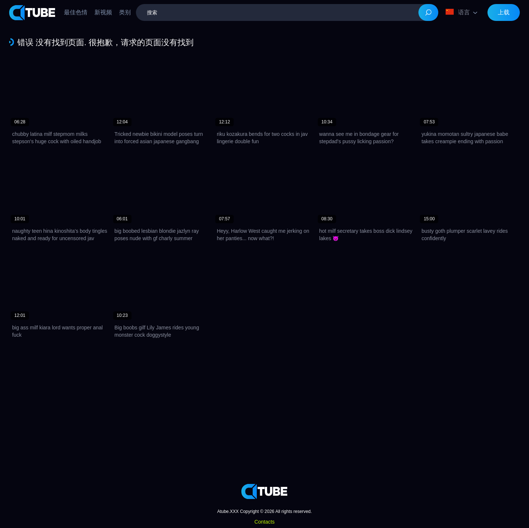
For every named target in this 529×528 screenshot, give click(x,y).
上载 (504, 12)
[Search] (428, 12)
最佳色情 (75, 12)
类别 (125, 12)
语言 (458, 12)
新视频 (103, 12)
